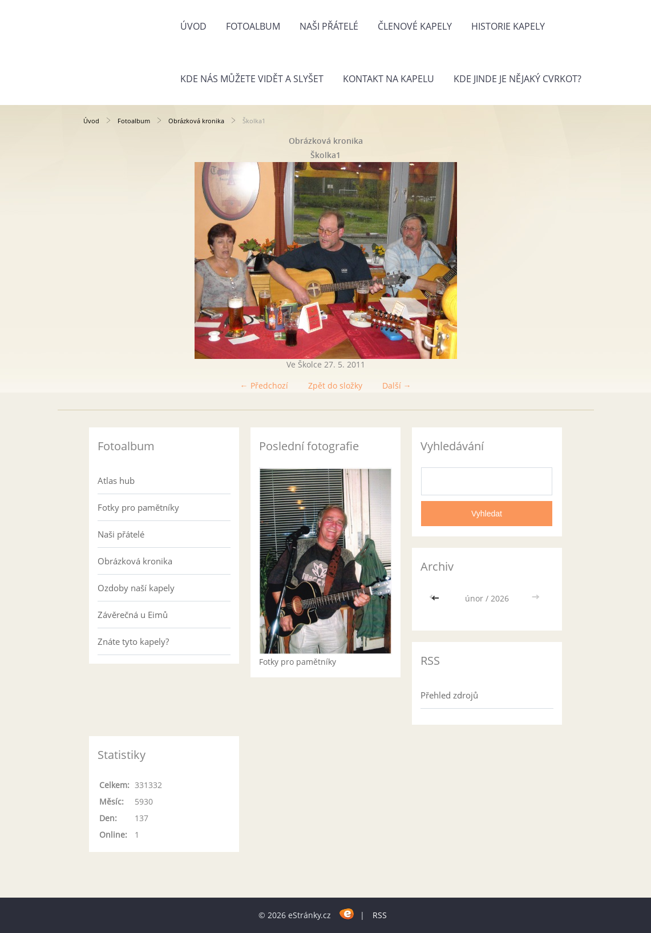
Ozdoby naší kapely (136, 587)
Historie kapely (508, 26)
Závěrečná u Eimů (133, 614)
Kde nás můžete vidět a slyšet (252, 78)
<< (436, 598)
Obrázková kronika (196, 120)
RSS (380, 915)
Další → (396, 385)
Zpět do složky (335, 385)
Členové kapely (415, 26)
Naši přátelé (329, 26)
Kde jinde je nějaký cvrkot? (517, 78)
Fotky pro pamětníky (138, 507)
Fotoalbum (253, 26)
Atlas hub (116, 480)
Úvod (193, 26)
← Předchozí (264, 385)
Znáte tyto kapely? (133, 641)
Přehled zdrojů (449, 695)
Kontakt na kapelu (388, 78)
